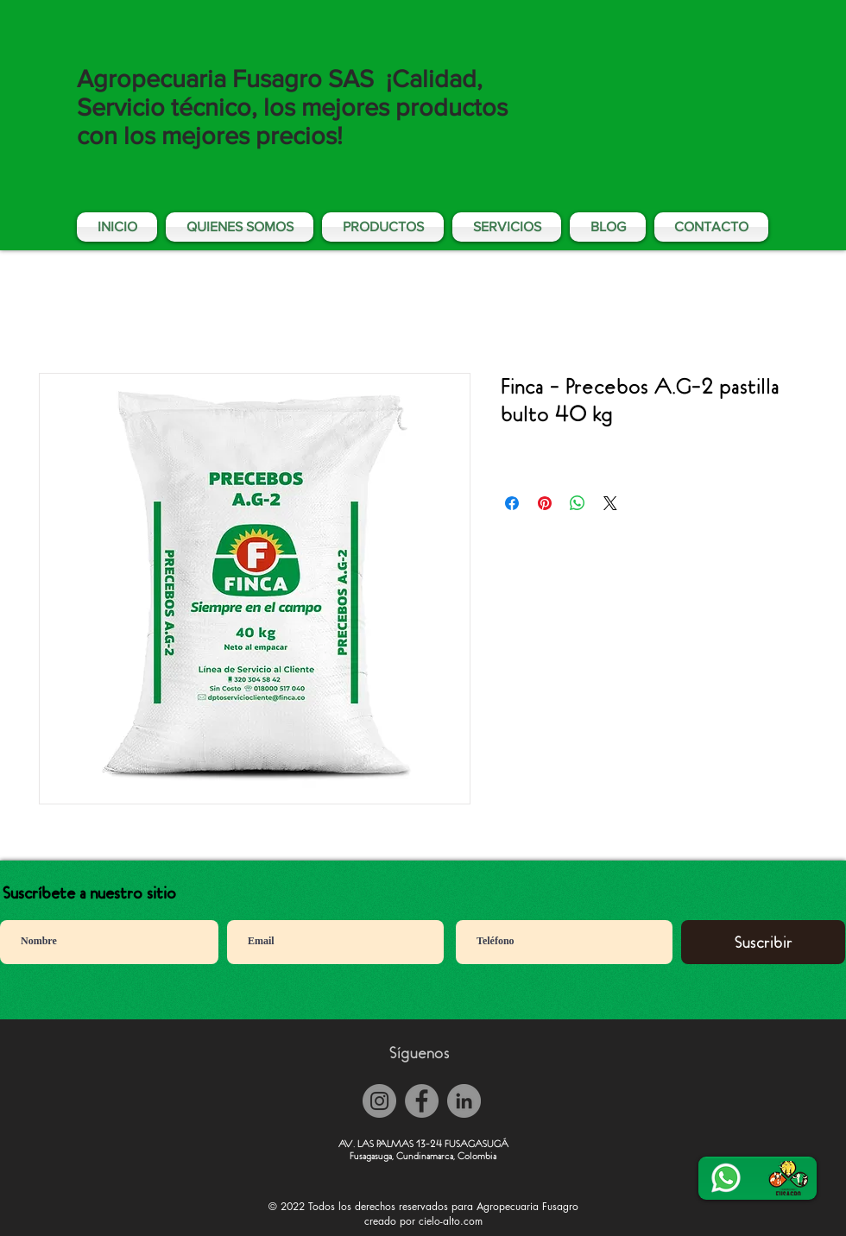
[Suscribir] (763, 942)
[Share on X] (610, 503)
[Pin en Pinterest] (544, 503)
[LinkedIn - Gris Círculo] (464, 1101)
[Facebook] (422, 1101)
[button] (506, 227)
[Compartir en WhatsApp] (577, 503)
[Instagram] (379, 1101)
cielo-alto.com (451, 1221)
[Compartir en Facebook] (512, 503)
